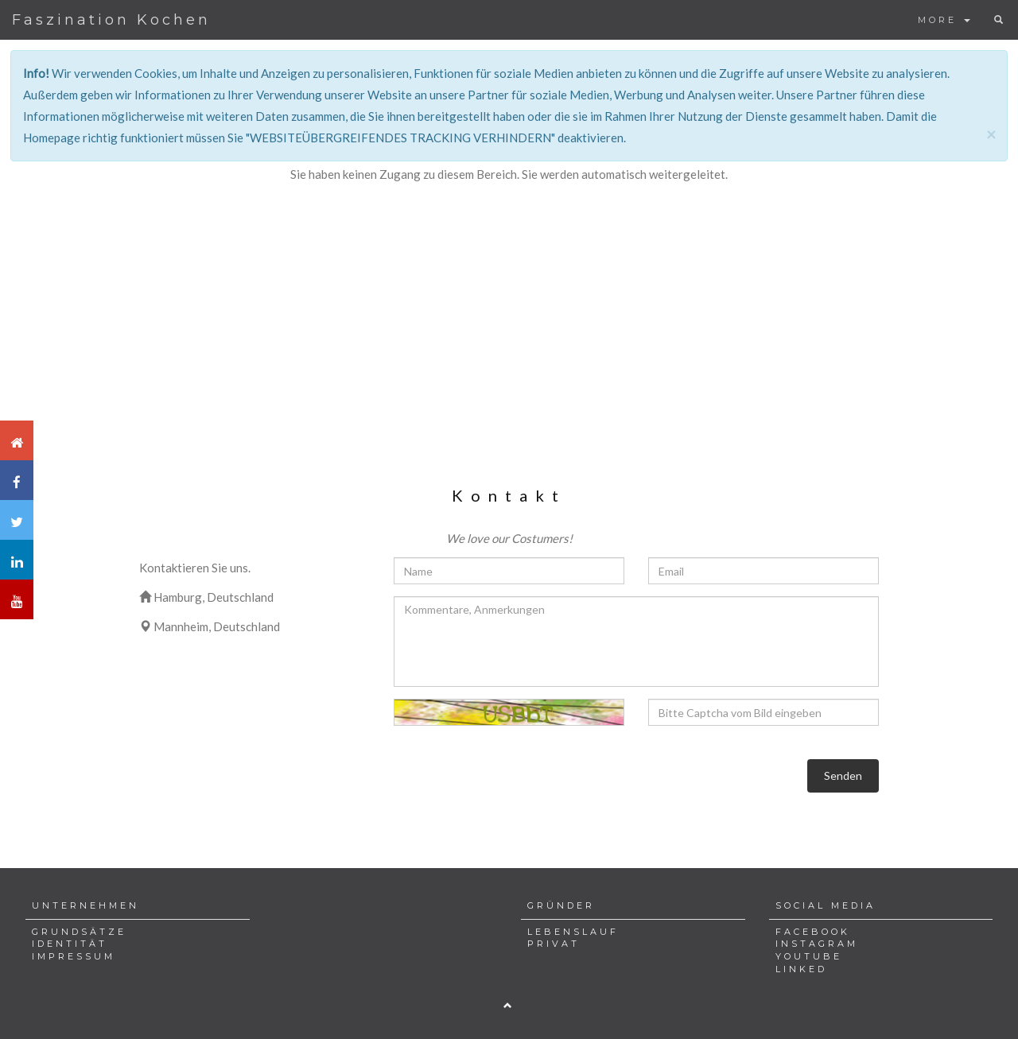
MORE (944, 19)
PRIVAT (553, 943)
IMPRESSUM (73, 956)
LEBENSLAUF (573, 931)
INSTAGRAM (816, 943)
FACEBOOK (812, 931)
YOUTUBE (808, 956)
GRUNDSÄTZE (79, 931)
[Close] (991, 134)
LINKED (801, 969)
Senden (843, 775)
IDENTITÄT (69, 943)
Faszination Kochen (111, 20)
